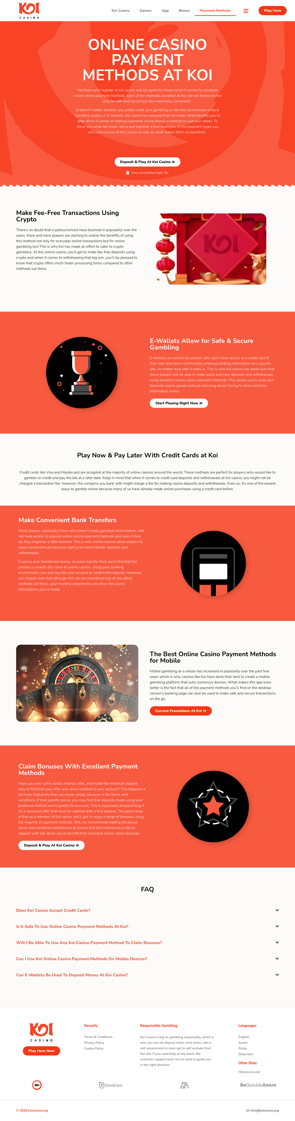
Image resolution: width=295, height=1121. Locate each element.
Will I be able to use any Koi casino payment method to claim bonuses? (89, 942)
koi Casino (121, 10)
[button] (147, 910)
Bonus (184, 10)
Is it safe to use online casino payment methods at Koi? (72, 926)
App (165, 10)
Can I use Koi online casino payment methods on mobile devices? (81, 959)
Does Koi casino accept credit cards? (53, 910)
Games (145, 10)
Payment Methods (215, 10)
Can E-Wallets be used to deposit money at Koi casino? (72, 975)
